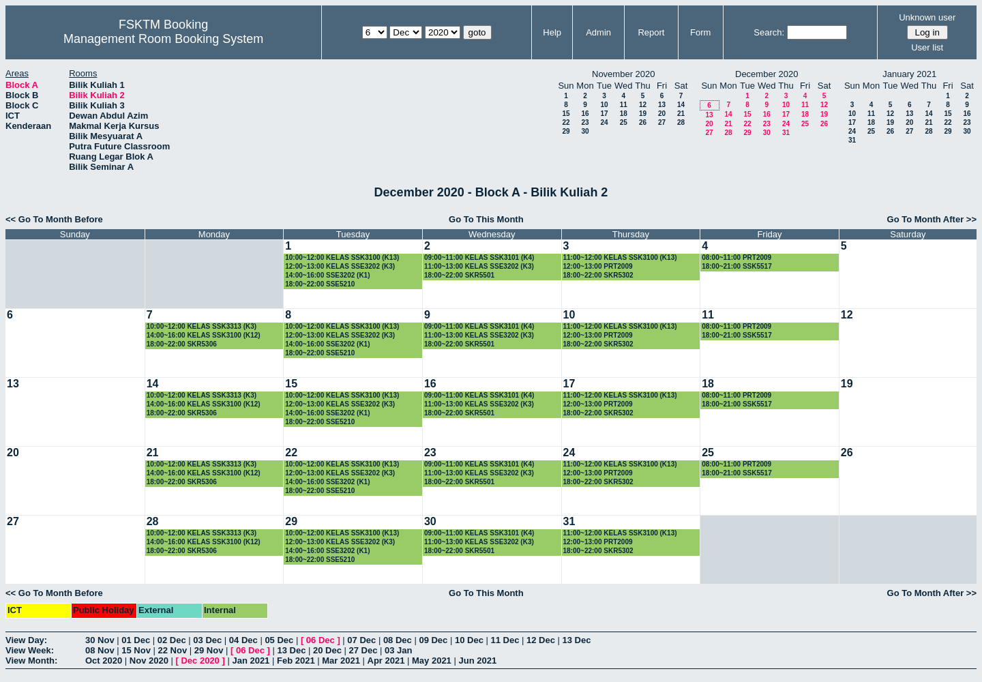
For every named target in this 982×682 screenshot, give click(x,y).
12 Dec (540, 640)
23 (585, 122)
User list (927, 47)
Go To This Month (486, 219)
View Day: (26, 640)
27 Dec (363, 650)
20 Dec (327, 650)
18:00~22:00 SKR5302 (598, 275)
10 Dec (469, 640)
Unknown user (927, 17)
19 (642, 113)
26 (642, 122)
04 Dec (243, 640)
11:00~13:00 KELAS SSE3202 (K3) (479, 266)
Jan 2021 (250, 660)
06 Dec (320, 640)
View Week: (29, 650)
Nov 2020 (149, 660)
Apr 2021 (386, 660)
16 (585, 113)
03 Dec (207, 640)
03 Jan (398, 650)
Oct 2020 (103, 660)
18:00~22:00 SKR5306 (182, 344)
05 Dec (279, 640)
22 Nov (173, 650)
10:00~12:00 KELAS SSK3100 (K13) (342, 257)
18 (623, 113)
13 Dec (577, 640)
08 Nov (100, 650)
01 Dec (135, 640)
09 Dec (433, 640)
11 (623, 104)
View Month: (31, 660)
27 (662, 122)
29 (565, 131)
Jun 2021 (477, 660)
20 (662, 113)
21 (681, 113)
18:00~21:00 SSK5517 (737, 266)
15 (565, 113)
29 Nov (209, 650)
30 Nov (100, 640)
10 (604, 104)
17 (604, 113)
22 (565, 122)
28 (681, 122)
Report (651, 32)
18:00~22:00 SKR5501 (459, 275)
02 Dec (172, 640)
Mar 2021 (341, 660)
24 (604, 122)
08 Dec (397, 640)
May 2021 (431, 660)
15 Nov (136, 650)
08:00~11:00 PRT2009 (736, 257)
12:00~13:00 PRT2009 (598, 266)
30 (585, 131)
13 (662, 104)
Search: (769, 32)
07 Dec (361, 640)
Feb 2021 (296, 660)
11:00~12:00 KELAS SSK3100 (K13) (620, 257)
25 (623, 122)
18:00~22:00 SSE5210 (320, 284)
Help (552, 32)
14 (681, 104)
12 (642, 104)
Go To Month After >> (932, 219)
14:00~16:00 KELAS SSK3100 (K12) (204, 335)
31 (786, 132)
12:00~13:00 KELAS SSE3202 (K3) (340, 266)
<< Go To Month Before (54, 219)
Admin (598, 32)
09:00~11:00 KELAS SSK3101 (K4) (479, 257)
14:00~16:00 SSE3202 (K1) (327, 275)
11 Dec (504, 640)
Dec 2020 (200, 660)
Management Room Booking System (163, 39)
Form (700, 32)
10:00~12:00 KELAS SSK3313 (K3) (201, 326)
